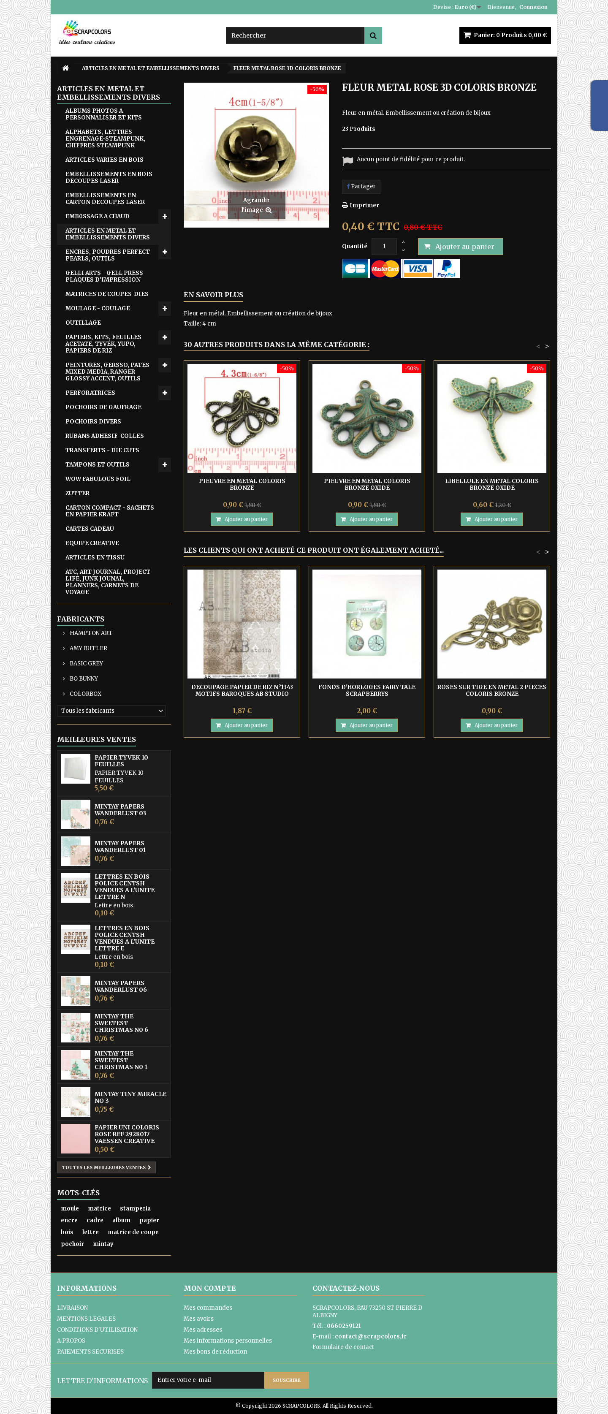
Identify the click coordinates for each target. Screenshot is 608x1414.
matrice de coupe (133, 1232)
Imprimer (364, 205)
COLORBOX (84, 694)
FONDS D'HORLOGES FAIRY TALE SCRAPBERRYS (366, 691)
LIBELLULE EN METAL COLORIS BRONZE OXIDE (492, 484)
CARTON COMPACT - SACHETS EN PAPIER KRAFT (109, 511)
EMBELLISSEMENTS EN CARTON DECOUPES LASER (105, 199)
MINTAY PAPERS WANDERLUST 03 (121, 810)
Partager (361, 186)
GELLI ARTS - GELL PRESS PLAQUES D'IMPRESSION (104, 276)
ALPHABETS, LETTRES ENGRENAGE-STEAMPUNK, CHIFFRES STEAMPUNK (105, 138)
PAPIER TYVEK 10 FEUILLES (121, 761)
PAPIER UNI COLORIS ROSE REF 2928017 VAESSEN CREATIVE (127, 1134)
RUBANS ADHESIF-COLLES (104, 436)
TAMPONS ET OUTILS (97, 464)
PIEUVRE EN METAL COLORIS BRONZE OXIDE (367, 484)
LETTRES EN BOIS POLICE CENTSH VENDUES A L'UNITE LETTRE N (125, 887)
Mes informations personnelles (228, 1340)
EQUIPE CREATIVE (92, 543)
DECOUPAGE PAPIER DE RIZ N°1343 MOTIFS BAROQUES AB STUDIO (242, 691)
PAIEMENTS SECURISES (90, 1351)
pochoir (72, 1244)
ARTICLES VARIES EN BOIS (104, 159)
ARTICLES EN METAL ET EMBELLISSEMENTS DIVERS (107, 234)
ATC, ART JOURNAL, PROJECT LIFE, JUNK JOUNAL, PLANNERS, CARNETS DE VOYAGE (107, 582)
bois (67, 1232)
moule (70, 1208)
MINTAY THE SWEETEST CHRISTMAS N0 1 (121, 1060)
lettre (90, 1232)
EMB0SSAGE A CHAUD (97, 216)
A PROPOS (71, 1340)
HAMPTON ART (90, 633)
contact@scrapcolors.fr (371, 1336)
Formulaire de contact (343, 1347)
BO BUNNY (83, 678)
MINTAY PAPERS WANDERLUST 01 (120, 846)
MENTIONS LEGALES (86, 1318)
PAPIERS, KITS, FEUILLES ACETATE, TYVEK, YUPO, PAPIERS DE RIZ (103, 344)
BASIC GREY (85, 663)
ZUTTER (77, 493)
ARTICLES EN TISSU (95, 557)
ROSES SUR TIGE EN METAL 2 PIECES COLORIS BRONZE (491, 691)
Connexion (533, 7)
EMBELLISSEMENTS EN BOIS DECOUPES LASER (108, 178)
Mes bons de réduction (215, 1351)
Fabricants (80, 619)
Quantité (354, 246)
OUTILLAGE (83, 322)
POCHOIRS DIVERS (93, 421)
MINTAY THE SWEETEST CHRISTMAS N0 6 (121, 1023)
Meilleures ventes (96, 739)
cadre (95, 1220)
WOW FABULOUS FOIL (97, 479)
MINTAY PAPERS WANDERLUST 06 (121, 986)
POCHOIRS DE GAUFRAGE (103, 407)
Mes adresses (203, 1329)
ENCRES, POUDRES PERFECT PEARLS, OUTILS (107, 255)
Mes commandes (208, 1307)
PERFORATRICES (90, 392)
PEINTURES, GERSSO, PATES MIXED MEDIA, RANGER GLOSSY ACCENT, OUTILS (107, 371)
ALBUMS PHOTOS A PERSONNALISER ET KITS (103, 114)
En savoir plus (213, 294)
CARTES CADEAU (89, 528)
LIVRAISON (72, 1307)
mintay (103, 1244)
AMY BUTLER (87, 648)
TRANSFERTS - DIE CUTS (102, 450)
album (121, 1220)
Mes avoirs (199, 1318)
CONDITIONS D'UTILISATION (97, 1329)
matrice (99, 1208)
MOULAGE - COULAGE (97, 308)
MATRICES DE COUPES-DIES (107, 294)
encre (69, 1220)
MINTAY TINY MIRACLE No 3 (130, 1097)
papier (149, 1220)
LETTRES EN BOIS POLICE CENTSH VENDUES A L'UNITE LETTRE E (125, 938)
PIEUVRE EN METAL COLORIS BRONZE (242, 484)
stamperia (135, 1208)
